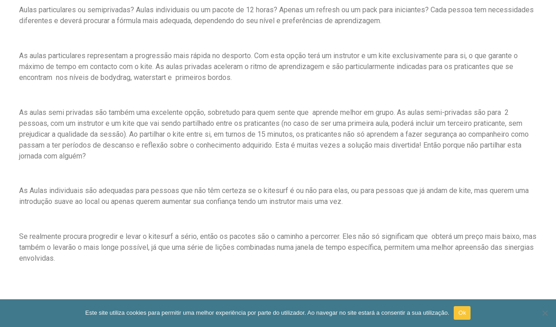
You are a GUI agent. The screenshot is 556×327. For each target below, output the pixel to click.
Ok (462, 312)
